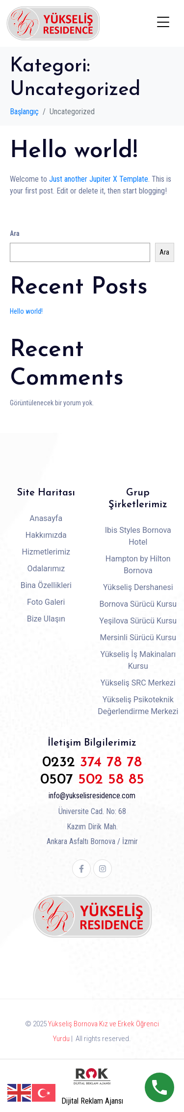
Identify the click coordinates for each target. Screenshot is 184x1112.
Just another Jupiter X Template (98, 179)
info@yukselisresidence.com (92, 795)
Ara (15, 233)
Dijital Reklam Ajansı (92, 1101)
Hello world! (74, 151)
